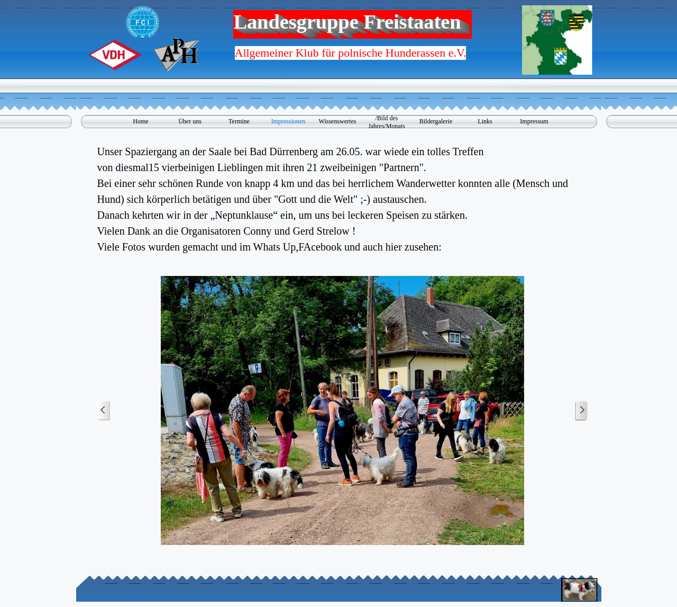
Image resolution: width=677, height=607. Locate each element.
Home (140, 121)
